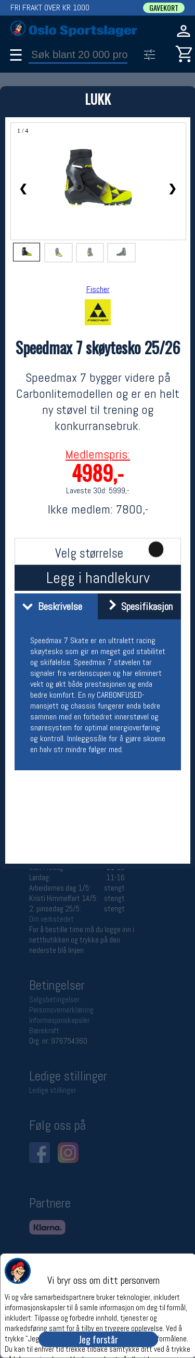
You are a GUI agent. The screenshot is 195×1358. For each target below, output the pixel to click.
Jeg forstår (98, 1339)
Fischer (98, 289)
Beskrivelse (49, 606)
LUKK (98, 98)
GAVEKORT (163, 8)
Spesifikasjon (136, 606)
